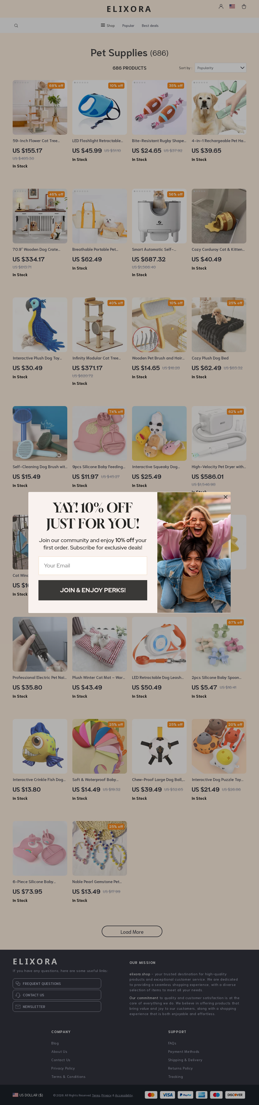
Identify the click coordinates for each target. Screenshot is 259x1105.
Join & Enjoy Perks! (93, 590)
